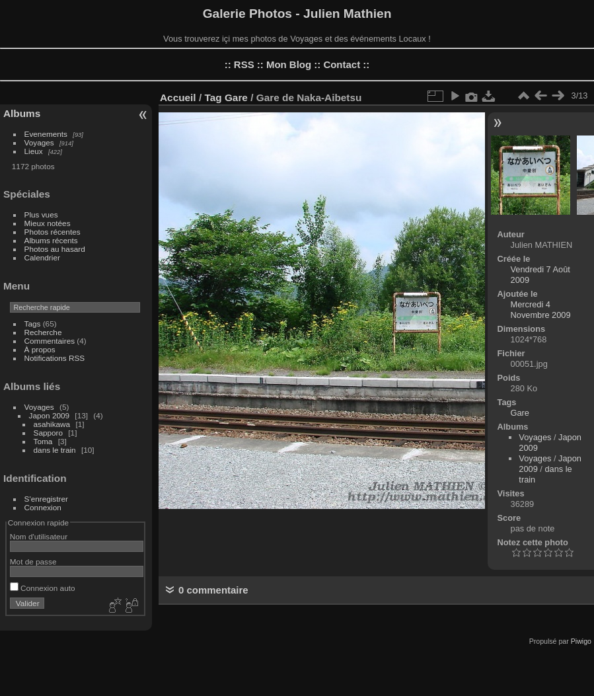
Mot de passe (33, 561)
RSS (244, 64)
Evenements (45, 134)
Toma (43, 441)
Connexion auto (42, 588)
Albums (21, 113)
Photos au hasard (54, 249)
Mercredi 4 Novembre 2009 (541, 309)
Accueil (178, 97)
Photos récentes (52, 231)
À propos (40, 349)
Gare (236, 97)
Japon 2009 (49, 415)
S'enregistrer (46, 498)
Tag (212, 97)
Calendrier (42, 257)
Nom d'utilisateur (38, 536)
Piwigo (581, 641)
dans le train (55, 449)
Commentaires (49, 340)
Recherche (43, 332)
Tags (32, 323)
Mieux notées (47, 223)
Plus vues (41, 214)
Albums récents (51, 240)
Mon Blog (288, 64)
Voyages (39, 142)
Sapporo (48, 432)
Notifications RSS (54, 358)
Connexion (42, 507)
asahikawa (52, 424)
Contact (341, 64)
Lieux (33, 151)
